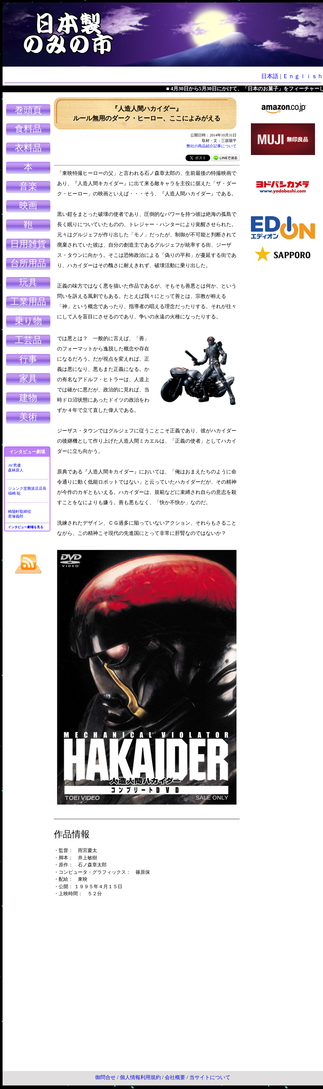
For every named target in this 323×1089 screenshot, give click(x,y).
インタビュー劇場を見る (25, 527)
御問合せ (105, 1077)
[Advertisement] (283, 365)
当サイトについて (209, 1077)
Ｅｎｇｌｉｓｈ (303, 76)
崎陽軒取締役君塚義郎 (19, 514)
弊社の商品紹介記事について (211, 146)
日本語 (269, 76)
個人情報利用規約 (140, 1077)
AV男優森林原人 (15, 467)
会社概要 (175, 1077)
